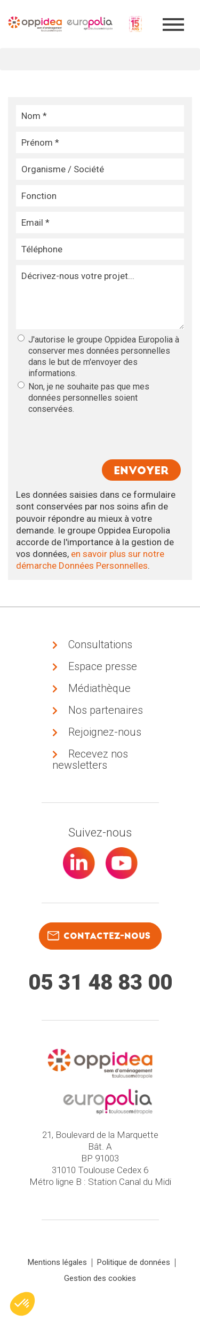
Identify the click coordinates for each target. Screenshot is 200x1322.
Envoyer (141, 470)
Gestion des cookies (100, 1278)
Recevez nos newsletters (90, 759)
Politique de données (133, 1262)
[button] (22, 1304)
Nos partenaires (105, 710)
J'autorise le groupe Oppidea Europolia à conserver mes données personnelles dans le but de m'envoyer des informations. (98, 356)
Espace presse (102, 666)
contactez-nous (98, 936)
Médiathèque (99, 688)
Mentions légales (57, 1262)
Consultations (100, 644)
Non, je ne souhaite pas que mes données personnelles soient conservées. (83, 397)
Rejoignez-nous (104, 732)
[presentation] (99, 436)
